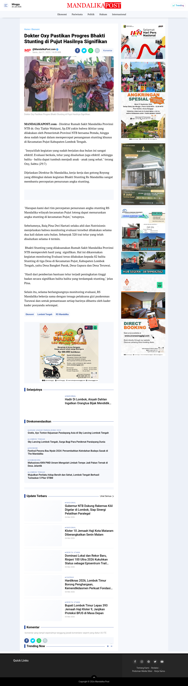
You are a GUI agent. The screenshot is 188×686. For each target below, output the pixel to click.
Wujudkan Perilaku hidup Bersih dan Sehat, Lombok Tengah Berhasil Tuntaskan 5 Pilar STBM (63, 476)
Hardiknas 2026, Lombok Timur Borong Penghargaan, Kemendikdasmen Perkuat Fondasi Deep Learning (88, 584)
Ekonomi (62, 14)
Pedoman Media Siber (142, 671)
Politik (91, 14)
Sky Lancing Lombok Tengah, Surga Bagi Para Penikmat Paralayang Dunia (66, 441)
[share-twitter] (84, 50)
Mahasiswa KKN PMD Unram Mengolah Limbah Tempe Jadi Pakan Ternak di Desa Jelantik (68, 464)
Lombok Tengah (44, 314)
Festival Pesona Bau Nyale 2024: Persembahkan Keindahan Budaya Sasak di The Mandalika (68, 452)
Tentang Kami (142, 668)
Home (27, 29)
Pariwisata (77, 14)
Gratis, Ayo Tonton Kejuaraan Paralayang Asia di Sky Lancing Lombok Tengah (68, 432)
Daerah (70, 577)
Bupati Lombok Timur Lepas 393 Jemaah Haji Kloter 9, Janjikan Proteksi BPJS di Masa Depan (86, 609)
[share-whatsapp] (90, 50)
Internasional (119, 14)
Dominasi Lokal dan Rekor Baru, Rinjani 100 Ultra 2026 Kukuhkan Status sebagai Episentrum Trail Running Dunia (86, 559)
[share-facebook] (77, 50)
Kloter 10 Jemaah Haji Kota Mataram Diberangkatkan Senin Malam (89, 532)
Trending (180, 5)
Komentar (107, 50)
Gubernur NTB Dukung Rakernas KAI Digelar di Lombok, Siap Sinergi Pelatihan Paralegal (89, 509)
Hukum (103, 14)
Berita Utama (73, 552)
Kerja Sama (159, 671)
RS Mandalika (62, 314)
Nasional (71, 502)
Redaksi (154, 668)
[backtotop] (94, 678)
